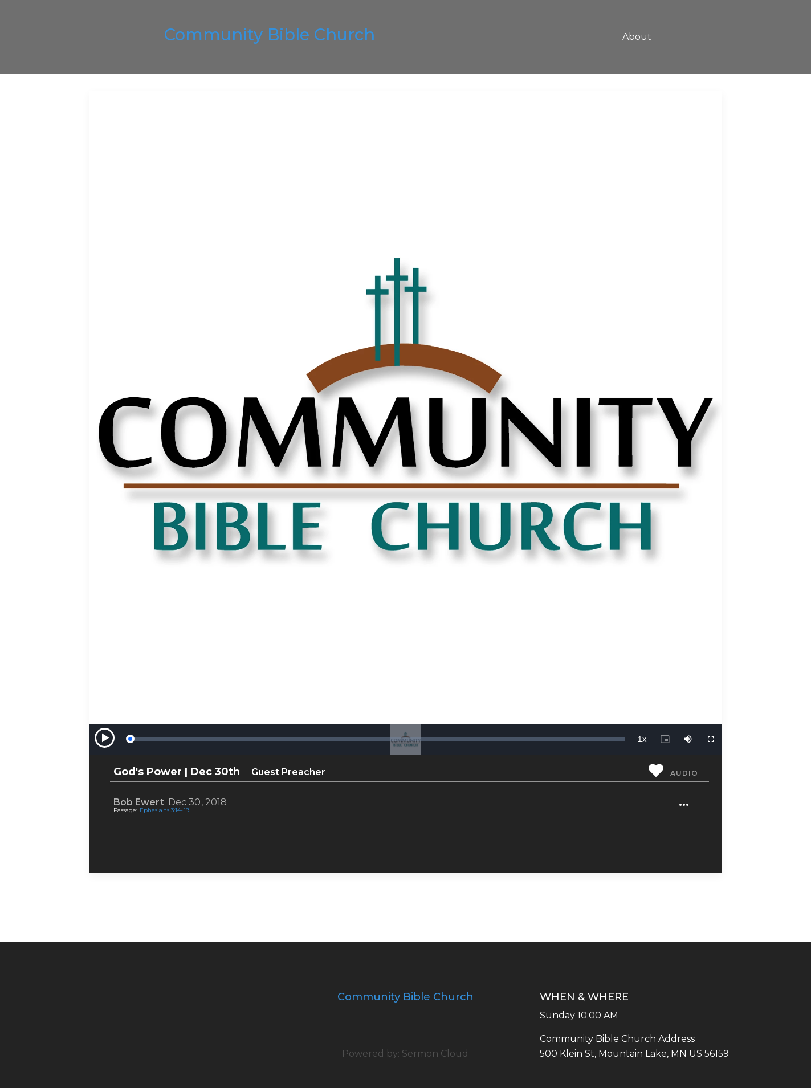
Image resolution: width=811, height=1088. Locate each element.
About (636, 36)
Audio (684, 773)
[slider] (377, 739)
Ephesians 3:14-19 (164, 810)
